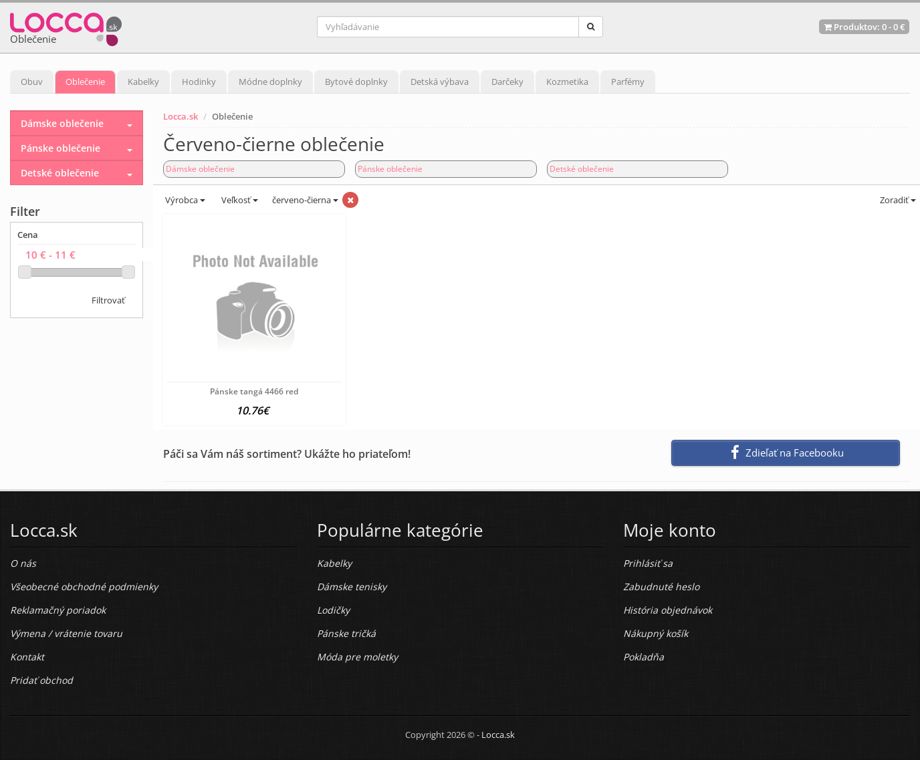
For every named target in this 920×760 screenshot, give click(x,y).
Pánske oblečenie (390, 168)
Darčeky (507, 82)
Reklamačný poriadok (58, 610)
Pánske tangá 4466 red (254, 391)
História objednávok (667, 610)
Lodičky (333, 610)
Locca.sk (180, 116)
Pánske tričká (346, 633)
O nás (23, 563)
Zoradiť (897, 200)
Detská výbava (440, 82)
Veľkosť (238, 200)
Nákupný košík (655, 633)
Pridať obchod (41, 680)
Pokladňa (643, 656)
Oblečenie (85, 82)
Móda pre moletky (357, 656)
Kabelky (143, 82)
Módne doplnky (270, 82)
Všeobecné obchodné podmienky (84, 586)
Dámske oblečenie (200, 168)
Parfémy (628, 82)
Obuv (32, 82)
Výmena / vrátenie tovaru (66, 633)
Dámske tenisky (351, 586)
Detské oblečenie (582, 168)
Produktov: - (864, 27)
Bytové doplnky (356, 82)
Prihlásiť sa (648, 563)
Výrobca (184, 200)
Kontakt (27, 656)
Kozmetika (567, 82)
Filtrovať (108, 300)
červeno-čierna (305, 200)
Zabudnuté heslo (661, 586)
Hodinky (199, 82)
